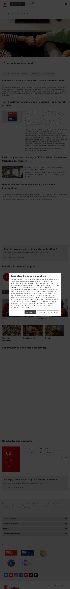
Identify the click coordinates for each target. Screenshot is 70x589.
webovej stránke (22, 279)
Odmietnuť (41, 312)
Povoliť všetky (30, 312)
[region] (35, 294)
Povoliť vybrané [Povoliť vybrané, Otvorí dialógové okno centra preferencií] (53, 312)
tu (31, 307)
